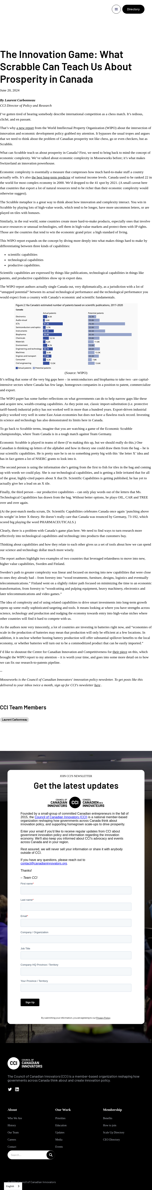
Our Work (63, 1110)
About (12, 1110)
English (10, 1186)
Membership (112, 1110)
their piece (120, 652)
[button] (116, 9)
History (12, 1125)
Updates (59, 1132)
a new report (25, 128)
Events (59, 1146)
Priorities (60, 1118)
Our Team (13, 1132)
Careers (12, 1139)
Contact (12, 1146)
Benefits (107, 1118)
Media (58, 1139)
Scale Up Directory (113, 1132)
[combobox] (13, 1186)
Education (60, 1125)
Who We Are (15, 1118)
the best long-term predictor (51, 177)
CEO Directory (111, 1139)
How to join (109, 1125)
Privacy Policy (103, 1017)
